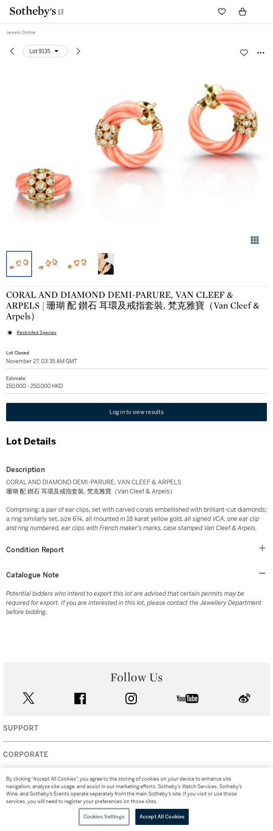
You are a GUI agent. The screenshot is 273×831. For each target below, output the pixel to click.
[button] (136, 146)
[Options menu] (45, 51)
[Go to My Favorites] (222, 11)
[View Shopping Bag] (242, 11)
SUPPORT (21, 728)
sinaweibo (244, 698)
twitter (28, 698)
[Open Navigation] (263, 11)
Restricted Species (36, 333)
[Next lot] (78, 51)
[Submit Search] (201, 11)
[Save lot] (244, 53)
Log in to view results (136, 412)
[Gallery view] (255, 240)
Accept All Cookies (162, 816)
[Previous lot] (12, 51)
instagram (131, 698)
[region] (136, 799)
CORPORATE (25, 754)
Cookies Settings (104, 816)
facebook (80, 698)
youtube (188, 698)
